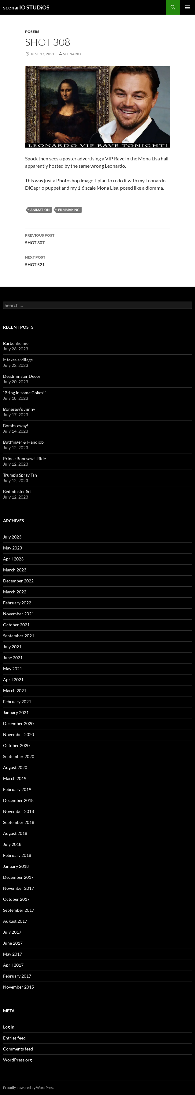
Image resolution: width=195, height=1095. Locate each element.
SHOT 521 (97, 260)
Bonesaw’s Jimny (19, 409)
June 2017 (13, 943)
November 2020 (18, 734)
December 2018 (18, 800)
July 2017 (12, 932)
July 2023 (12, 536)
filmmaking (68, 210)
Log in (8, 1026)
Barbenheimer (16, 343)
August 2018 (15, 833)
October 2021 (16, 624)
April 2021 (13, 679)
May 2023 (12, 547)
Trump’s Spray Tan (20, 475)
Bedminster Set (17, 491)
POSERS (32, 31)
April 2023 (13, 558)
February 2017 (17, 976)
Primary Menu (187, 7)
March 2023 (14, 569)
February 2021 (17, 701)
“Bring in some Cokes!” (24, 392)
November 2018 (18, 811)
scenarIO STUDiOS (26, 7)
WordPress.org (17, 1059)
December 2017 (18, 877)
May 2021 (12, 668)
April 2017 (13, 965)
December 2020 (18, 723)
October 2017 (16, 899)
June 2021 (13, 657)
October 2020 (16, 745)
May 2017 (12, 954)
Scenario (72, 54)
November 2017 (18, 888)
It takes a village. (18, 359)
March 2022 (14, 591)
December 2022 (18, 580)
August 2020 (15, 767)
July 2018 (12, 844)
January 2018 (16, 866)
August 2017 (15, 921)
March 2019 (14, 778)
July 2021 (12, 646)
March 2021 (14, 690)
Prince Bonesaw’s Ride (24, 458)
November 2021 (18, 613)
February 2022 (17, 602)
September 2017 (18, 910)
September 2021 (18, 635)
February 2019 (17, 789)
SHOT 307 (97, 238)
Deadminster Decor (22, 376)
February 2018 (17, 855)
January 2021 (16, 712)
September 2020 (18, 756)
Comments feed (18, 1048)
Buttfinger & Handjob (23, 442)
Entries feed (14, 1037)
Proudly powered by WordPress (28, 1087)
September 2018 (18, 822)
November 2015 (18, 986)
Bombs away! (15, 425)
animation (40, 210)
